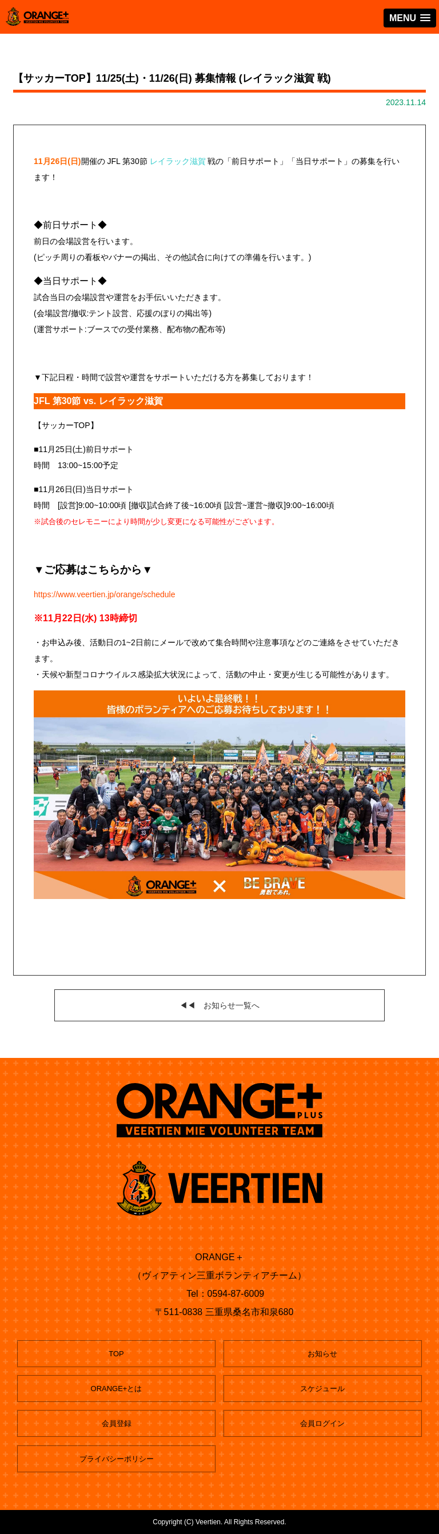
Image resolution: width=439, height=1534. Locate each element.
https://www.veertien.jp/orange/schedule (104, 594)
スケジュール (322, 1388)
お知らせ (322, 1353)
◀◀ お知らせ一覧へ (219, 1005)
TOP (116, 1353)
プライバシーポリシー (116, 1459)
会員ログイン (322, 1423)
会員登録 (116, 1423)
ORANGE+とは (116, 1388)
